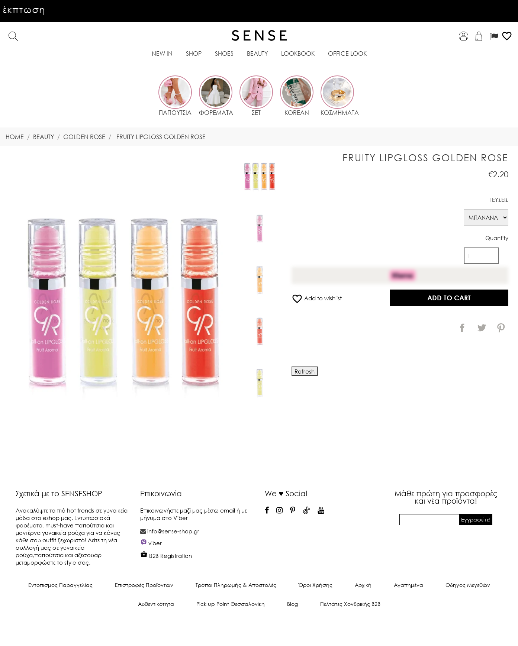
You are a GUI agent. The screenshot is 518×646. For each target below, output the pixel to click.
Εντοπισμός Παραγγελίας (60, 584)
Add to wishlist (317, 298)
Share (462, 327)
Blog (292, 603)
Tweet (481, 327)
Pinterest (500, 327)
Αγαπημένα (408, 584)
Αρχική (363, 584)
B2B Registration (166, 555)
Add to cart (449, 298)
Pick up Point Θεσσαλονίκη (230, 603)
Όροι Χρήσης (315, 584)
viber (155, 543)
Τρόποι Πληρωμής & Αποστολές (236, 584)
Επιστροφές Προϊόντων (144, 584)
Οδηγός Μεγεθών (467, 584)
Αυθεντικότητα (156, 603)
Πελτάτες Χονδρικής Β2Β (350, 603)
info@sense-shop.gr (173, 531)
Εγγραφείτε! (475, 519)
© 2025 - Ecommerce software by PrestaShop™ (259, 629)
